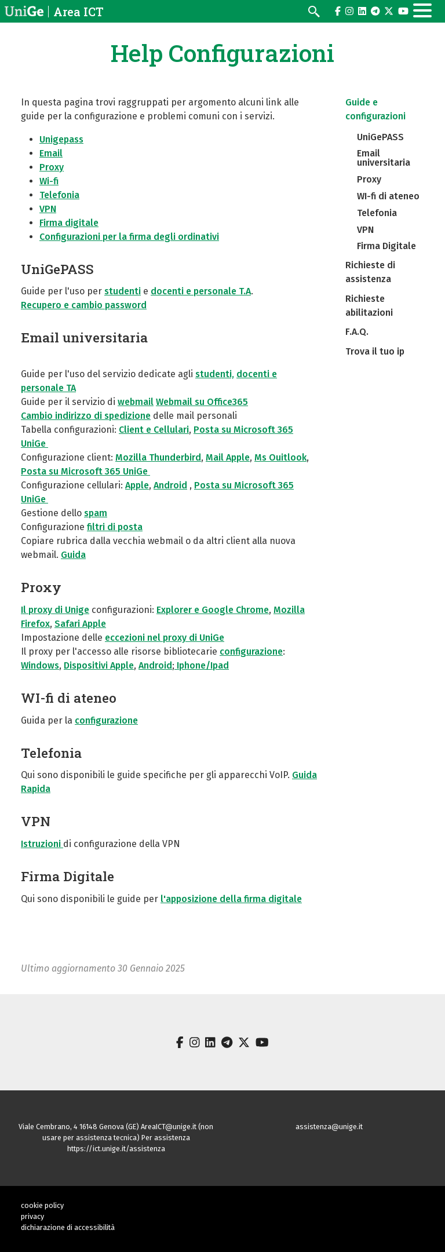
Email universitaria (84, 337)
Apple (137, 485)
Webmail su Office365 (202, 401)
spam (95, 513)
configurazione (251, 651)
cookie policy (42, 1205)
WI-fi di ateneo (68, 697)
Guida (73, 554)
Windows (40, 665)
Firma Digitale (67, 876)
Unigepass (61, 139)
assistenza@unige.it (329, 1126)
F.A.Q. (357, 331)
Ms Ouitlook (280, 457)
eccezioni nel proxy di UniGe (164, 637)
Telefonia (59, 194)
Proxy (51, 167)
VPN (47, 208)
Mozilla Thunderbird (158, 457)
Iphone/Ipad (201, 665)
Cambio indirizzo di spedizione (86, 415)
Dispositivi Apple (99, 665)
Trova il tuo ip (374, 351)
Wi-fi (49, 181)
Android (170, 485)
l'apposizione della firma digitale (231, 898)
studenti (122, 291)
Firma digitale (69, 222)
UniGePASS (57, 269)
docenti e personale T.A (201, 291)
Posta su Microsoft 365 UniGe (85, 471)
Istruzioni (42, 843)
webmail (136, 401)
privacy (32, 1216)
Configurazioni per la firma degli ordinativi (129, 236)
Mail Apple (228, 457)
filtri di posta (115, 526)
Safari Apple (80, 623)
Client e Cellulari (154, 429)
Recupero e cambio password (84, 305)
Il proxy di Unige (55, 609)
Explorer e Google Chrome (212, 609)
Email (51, 153)
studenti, (214, 373)
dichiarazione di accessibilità (68, 1227)
